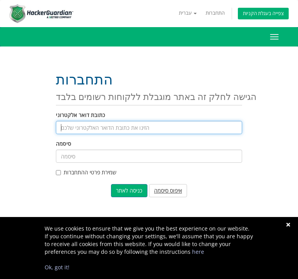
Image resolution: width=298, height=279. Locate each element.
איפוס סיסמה (168, 190)
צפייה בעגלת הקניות (263, 13)
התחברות (215, 13)
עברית (188, 13)
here (198, 251)
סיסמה (63, 143)
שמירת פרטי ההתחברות (86, 172)
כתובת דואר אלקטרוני (80, 115)
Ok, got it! (57, 267)
